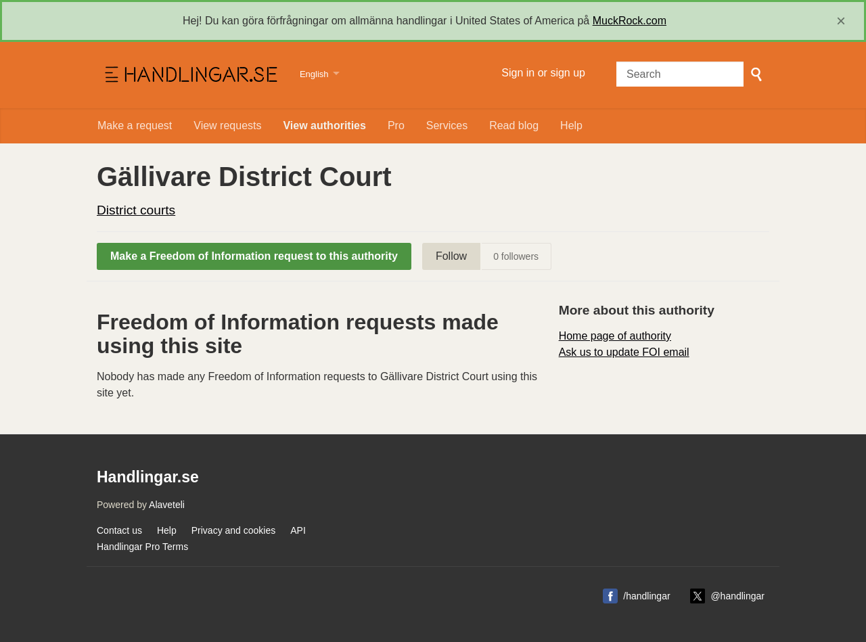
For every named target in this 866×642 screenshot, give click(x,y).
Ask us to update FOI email (624, 352)
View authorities (324, 125)
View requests (227, 125)
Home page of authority (615, 336)
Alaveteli (167, 504)
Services (447, 125)
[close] (841, 21)
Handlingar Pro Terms (142, 546)
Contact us (119, 530)
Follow (451, 256)
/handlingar (646, 596)
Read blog (514, 125)
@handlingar (737, 596)
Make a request (134, 125)
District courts (136, 210)
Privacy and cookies (233, 530)
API (298, 530)
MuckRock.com (629, 20)
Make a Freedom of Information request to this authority (254, 256)
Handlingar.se (190, 75)
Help (571, 125)
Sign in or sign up (543, 72)
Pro (396, 125)
